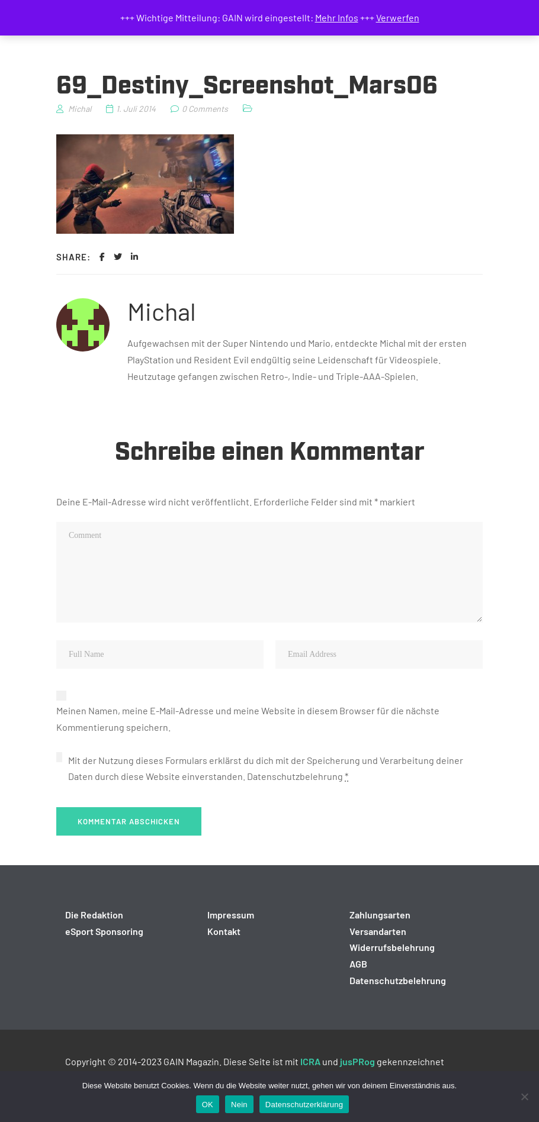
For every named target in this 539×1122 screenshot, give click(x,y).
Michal (161, 310)
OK (207, 1104)
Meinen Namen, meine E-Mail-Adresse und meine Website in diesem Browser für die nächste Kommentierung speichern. (247, 719)
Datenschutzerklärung (304, 1104)
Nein (239, 1104)
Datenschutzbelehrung (295, 776)
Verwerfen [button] (397, 17)
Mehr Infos (336, 17)
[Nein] (524, 1096)
